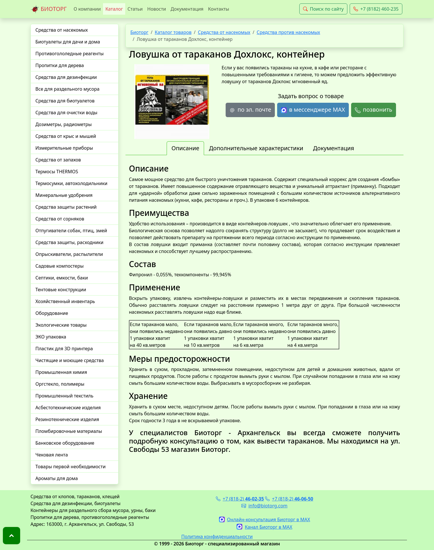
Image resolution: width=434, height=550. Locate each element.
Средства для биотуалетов (65, 101)
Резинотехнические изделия (67, 419)
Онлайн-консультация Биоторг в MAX (264, 519)
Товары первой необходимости (70, 466)
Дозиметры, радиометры (63, 124)
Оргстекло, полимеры (59, 384)
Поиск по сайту (323, 9)
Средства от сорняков (59, 219)
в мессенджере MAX (313, 110)
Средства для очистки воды (66, 112)
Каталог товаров (173, 32)
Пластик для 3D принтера (64, 348)
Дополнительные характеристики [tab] (256, 148)
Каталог (114, 9)
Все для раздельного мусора (67, 89)
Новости (156, 9)
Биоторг (139, 32)
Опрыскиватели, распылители (69, 254)
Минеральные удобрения (63, 195)
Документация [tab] (333, 148)
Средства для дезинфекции (66, 77)
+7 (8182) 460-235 (376, 9)
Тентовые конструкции (60, 289)
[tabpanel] (264, 308)
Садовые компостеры (59, 266)
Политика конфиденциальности (217, 536)
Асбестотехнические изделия (68, 407)
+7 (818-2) (240, 499)
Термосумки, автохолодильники (71, 183)
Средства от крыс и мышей (65, 136)
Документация (187, 9)
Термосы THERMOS (56, 171)
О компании (87, 9)
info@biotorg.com (264, 506)
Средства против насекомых (288, 32)
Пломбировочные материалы (68, 431)
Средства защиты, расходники (69, 242)
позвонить (373, 110)
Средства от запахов (58, 160)
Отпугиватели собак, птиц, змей (71, 230)
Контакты (218, 9)
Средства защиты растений (66, 207)
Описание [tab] (185, 148)
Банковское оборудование (64, 443)
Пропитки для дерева (59, 65)
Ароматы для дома (56, 478)
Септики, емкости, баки (61, 278)
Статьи (135, 9)
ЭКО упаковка (50, 337)
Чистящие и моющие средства (69, 360)
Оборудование (51, 313)
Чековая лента (51, 455)
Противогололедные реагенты (69, 53)
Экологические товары (61, 325)
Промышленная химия (61, 372)
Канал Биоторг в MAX (264, 527)
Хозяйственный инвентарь (65, 301)
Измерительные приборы (64, 148)
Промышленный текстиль (64, 396)
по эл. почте (250, 110)
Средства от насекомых (61, 30)
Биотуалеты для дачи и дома (67, 42)
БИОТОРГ (49, 9)
